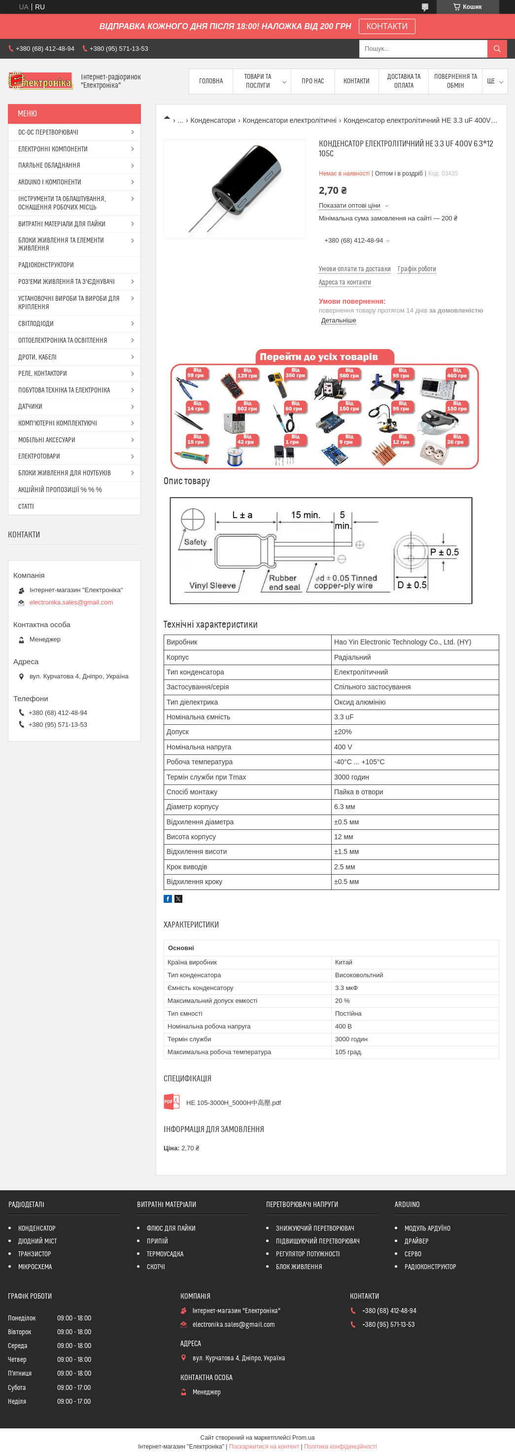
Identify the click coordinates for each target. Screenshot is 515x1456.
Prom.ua (303, 1437)
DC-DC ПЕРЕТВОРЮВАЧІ (48, 133)
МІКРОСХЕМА (35, 1267)
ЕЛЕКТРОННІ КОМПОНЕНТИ (53, 149)
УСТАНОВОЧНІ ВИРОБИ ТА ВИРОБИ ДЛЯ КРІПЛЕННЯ (69, 303)
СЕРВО (413, 1254)
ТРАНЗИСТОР (34, 1254)
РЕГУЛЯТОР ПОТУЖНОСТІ (308, 1254)
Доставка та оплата (403, 81)
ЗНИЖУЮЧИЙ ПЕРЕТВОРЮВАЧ (315, 1229)
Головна (211, 81)
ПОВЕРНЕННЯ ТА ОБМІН (455, 81)
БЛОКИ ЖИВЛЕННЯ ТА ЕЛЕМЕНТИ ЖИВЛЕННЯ (61, 244)
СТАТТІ (26, 507)
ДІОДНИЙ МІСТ (37, 1241)
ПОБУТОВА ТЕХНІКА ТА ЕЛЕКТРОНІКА (64, 390)
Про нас (313, 81)
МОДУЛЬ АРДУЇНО (427, 1229)
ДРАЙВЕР (417, 1241)
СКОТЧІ (156, 1267)
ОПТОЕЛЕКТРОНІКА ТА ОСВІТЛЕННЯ (62, 341)
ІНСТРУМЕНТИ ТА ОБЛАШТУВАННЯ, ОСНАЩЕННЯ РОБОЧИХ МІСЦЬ (62, 203)
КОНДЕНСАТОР (37, 1229)
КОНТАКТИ (387, 26)
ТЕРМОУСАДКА (165, 1254)
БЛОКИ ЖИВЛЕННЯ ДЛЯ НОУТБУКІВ (64, 473)
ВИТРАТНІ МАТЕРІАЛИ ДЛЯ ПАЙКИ (61, 224)
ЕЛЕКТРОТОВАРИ (39, 457)
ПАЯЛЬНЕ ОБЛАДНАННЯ (49, 166)
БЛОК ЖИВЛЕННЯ (299, 1267)
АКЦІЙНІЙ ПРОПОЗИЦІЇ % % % (60, 490)
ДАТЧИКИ (30, 407)
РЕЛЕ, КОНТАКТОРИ (42, 374)
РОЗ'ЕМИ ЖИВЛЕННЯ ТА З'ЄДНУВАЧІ (66, 282)
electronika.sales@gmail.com (71, 602)
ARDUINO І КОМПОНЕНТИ (49, 182)
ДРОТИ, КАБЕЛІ (37, 357)
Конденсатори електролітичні (289, 120)
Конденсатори (213, 120)
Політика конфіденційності (340, 1446)
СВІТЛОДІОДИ (36, 324)
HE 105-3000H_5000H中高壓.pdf (233, 1102)
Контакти (356, 81)
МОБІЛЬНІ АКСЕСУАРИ (46, 440)
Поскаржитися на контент (264, 1446)
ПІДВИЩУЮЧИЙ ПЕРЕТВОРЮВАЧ (318, 1241)
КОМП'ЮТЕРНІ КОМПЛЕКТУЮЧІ (57, 423)
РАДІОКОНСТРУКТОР (430, 1267)
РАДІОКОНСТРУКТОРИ (46, 265)
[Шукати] (497, 49)
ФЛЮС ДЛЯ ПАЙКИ (171, 1229)
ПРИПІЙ (157, 1241)
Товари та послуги (257, 81)
